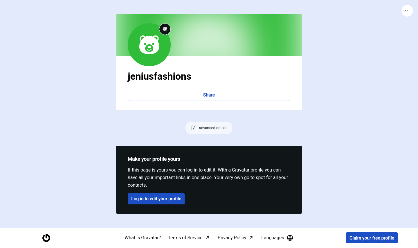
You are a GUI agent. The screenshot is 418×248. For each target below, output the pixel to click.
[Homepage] (46, 238)
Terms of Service (185, 237)
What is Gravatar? (143, 237)
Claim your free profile (371, 238)
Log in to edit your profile (156, 198)
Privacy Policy (232, 237)
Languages (277, 237)
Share (209, 95)
